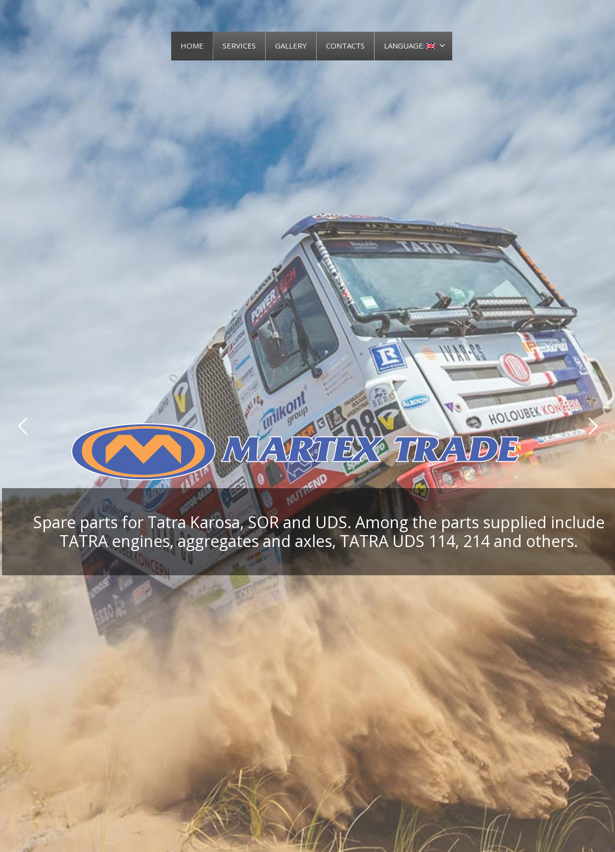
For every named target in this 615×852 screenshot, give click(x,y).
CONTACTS (345, 45)
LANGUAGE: (414, 45)
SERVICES (239, 45)
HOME (192, 45)
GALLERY (291, 45)
